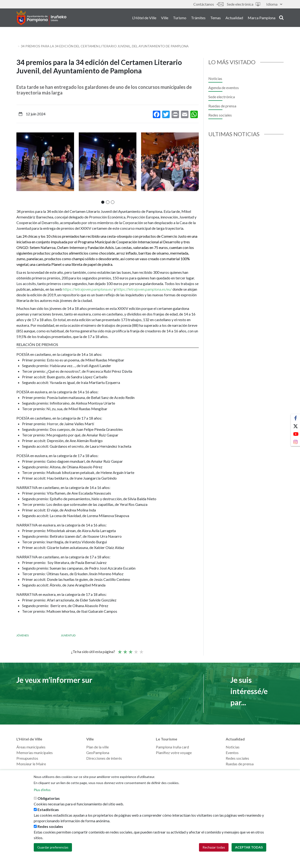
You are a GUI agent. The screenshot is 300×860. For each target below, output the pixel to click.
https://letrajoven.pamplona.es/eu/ (144, 289)
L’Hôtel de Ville (144, 18)
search (281, 18)
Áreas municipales (30, 747)
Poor (119, 650)
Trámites (198, 18)
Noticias (215, 78)
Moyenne (130, 650)
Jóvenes (22, 635)
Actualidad (234, 18)
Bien (136, 650)
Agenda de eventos (223, 87)
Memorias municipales (34, 752)
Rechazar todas (213, 847)
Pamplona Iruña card (172, 747)
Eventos (232, 752)
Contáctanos (208, 4)
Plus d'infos (42, 790)
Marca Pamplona (261, 18)
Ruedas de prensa (222, 106)
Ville (164, 18)
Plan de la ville (97, 747)
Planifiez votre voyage (174, 752)
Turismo (179, 18)
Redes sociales (220, 115)
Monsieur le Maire (31, 764)
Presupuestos (27, 758)
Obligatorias (49, 798)
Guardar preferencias (52, 847)
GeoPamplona (97, 752)
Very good (141, 650)
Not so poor (125, 650)
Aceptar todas (249, 847)
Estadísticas (48, 809)
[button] (102, 202)
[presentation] (19, 168)
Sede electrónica (243, 4)
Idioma (274, 4)
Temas (215, 18)
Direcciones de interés (104, 758)
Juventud (68, 635)
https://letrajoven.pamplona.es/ (88, 289)
